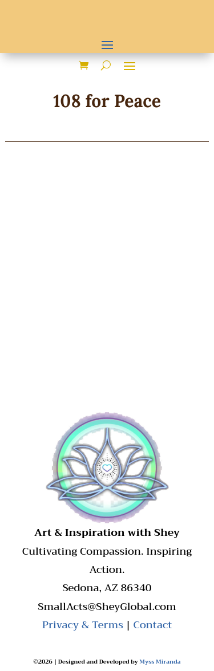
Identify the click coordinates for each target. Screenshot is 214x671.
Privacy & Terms (82, 625)
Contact (152, 625)
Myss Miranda (159, 661)
